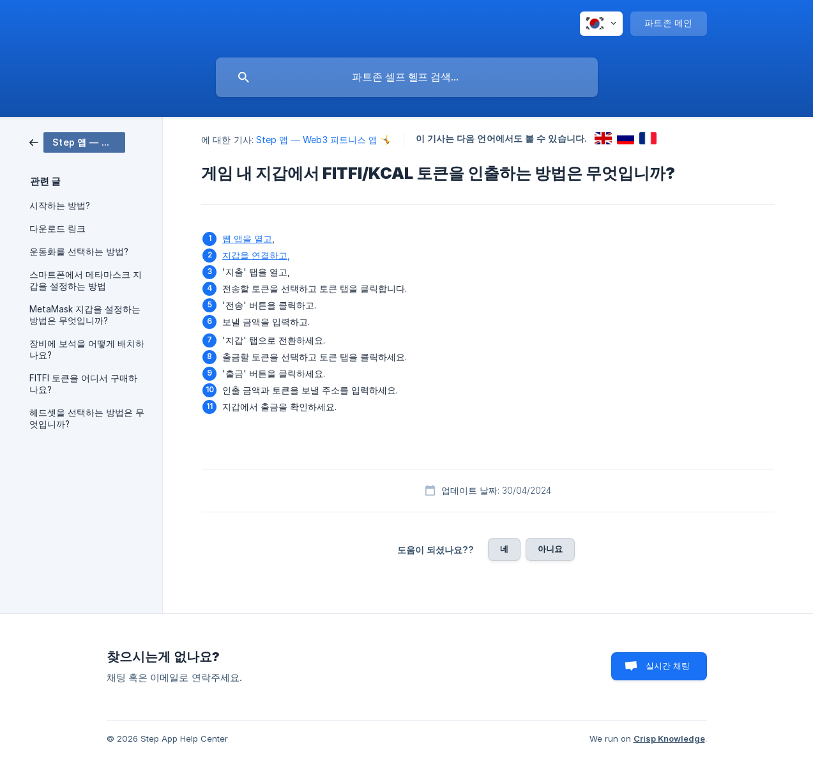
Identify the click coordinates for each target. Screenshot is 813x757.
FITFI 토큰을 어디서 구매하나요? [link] (83, 384)
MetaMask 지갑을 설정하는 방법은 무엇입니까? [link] (85, 315)
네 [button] (504, 549)
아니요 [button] (550, 549)
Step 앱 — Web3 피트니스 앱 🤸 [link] (324, 139)
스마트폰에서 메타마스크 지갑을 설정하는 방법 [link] (85, 280)
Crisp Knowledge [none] (669, 738)
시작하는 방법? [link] (59, 206)
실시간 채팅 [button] (668, 666)
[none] (601, 23)
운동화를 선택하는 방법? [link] (78, 252)
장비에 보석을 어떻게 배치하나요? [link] (86, 349)
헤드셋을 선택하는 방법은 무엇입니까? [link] (86, 418)
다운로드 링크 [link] (57, 229)
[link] (77, 141)
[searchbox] (407, 77)
